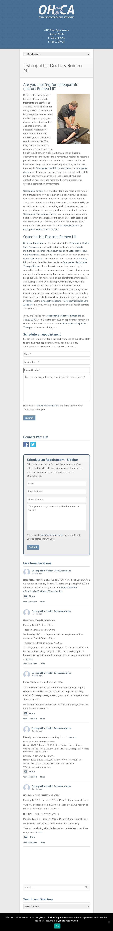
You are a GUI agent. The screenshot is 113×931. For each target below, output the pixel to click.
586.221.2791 (58, 37)
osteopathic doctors (69, 225)
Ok (57, 926)
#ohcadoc (57, 591)
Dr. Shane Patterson (33, 243)
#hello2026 (46, 591)
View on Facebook (30, 601)
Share (42, 601)
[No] (109, 922)
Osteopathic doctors (33, 190)
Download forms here (48, 405)
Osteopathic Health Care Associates (53, 168)
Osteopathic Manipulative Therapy (40, 213)
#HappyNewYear (69, 587)
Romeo (36, 266)
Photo (29, 596)
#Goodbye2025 (31, 591)
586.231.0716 (57, 41)
